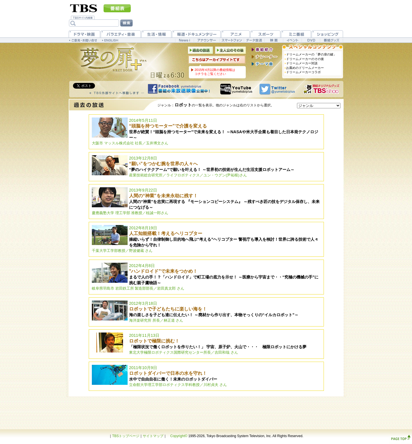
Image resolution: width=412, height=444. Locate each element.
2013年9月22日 (206, 201)
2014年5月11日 (205, 131)
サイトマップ (153, 436)
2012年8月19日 (205, 239)
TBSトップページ (125, 436)
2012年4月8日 (205, 276)
